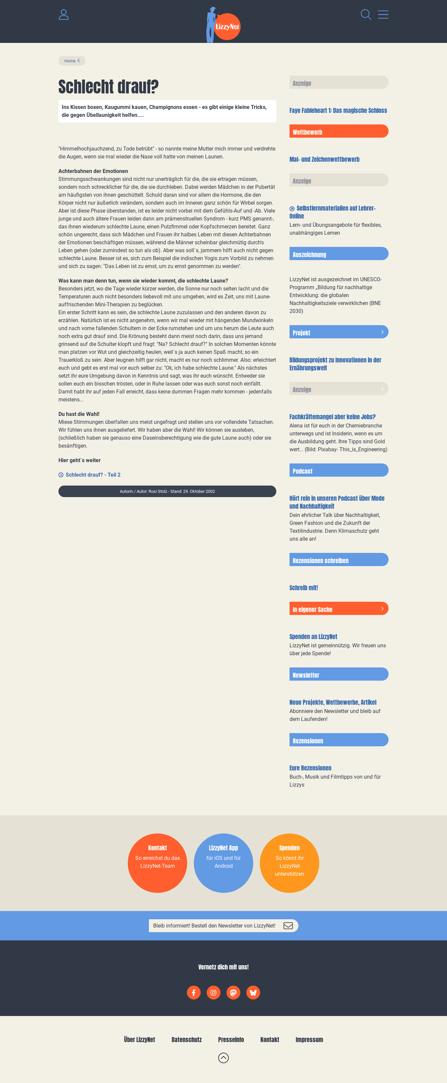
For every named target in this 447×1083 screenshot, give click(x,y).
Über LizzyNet (139, 1039)
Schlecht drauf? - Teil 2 (93, 475)
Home (70, 60)
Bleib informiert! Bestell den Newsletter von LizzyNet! (214, 926)
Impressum (309, 1039)
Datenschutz (187, 1039)
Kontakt (269, 1039)
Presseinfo (231, 1039)
